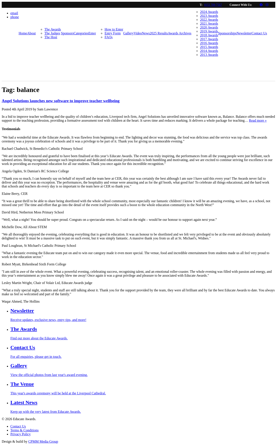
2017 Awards (209, 39)
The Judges (52, 33)
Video (138, 33)
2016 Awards (209, 43)
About (31, 33)
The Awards (52, 29)
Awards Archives (179, 33)
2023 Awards (209, 16)
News (146, 33)
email (14, 13)
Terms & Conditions (24, 430)
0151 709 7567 (213, 4)
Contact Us (259, 33)
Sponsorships (227, 33)
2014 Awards (209, 51)
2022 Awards (209, 19)
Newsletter (244, 33)
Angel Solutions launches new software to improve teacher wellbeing (60, 100)
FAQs (109, 37)
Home (23, 33)
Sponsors (67, 33)
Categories (81, 33)
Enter (92, 33)
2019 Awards (209, 31)
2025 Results (159, 33)
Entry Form (113, 33)
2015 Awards (209, 47)
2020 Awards (209, 27)
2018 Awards (209, 35)
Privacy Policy (20, 434)
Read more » (258, 120)
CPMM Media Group (43, 441)
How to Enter (114, 29)
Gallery (128, 33)
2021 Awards (209, 23)
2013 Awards (209, 54)
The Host (50, 37)
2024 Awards (209, 12)
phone (14, 17)
